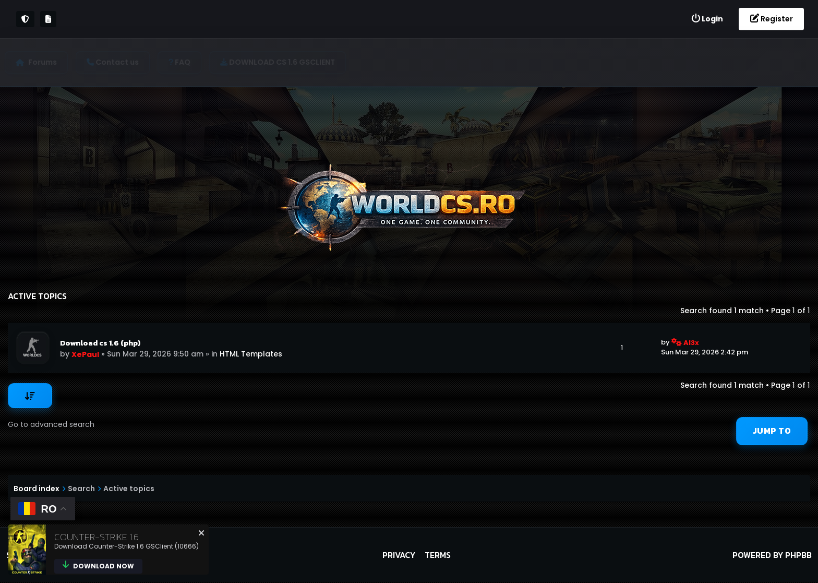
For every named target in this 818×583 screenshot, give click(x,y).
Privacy (398, 556)
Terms (438, 556)
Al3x (691, 343)
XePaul (86, 354)
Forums (45, 62)
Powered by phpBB (772, 556)
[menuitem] (707, 19)
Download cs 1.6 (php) (101, 343)
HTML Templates (251, 354)
